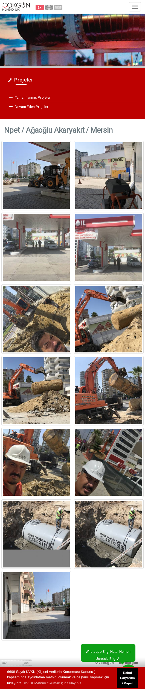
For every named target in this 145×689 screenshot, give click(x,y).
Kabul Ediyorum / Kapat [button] (127, 678)
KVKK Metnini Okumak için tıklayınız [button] (52, 683)
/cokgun (128, 662)
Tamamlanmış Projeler (30, 97)
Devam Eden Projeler (28, 106)
